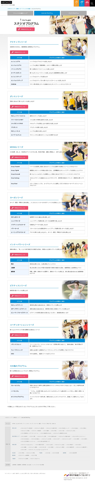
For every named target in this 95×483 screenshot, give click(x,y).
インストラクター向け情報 (38, 464)
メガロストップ (11, 8)
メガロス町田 (84, 439)
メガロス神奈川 (69, 444)
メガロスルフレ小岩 (70, 430)
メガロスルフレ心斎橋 (23, 458)
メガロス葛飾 (46, 430)
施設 (40, 423)
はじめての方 (19, 423)
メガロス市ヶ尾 (42, 447)
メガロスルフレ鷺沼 (59, 447)
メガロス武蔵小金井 (52, 436)
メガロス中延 (53, 430)
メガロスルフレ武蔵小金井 (64, 436)
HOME (13, 423)
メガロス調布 (76, 439)
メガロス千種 (34, 455)
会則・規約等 (16, 473)
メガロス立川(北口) (24, 439)
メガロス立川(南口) (35, 439)
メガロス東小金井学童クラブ (43, 441)
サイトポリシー (8, 473)
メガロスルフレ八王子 (66, 439)
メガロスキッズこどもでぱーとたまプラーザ (38, 449)
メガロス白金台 (74, 428)
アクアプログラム (74, 13)
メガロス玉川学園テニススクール (27, 441)
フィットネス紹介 (26, 8)
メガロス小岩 (61, 430)
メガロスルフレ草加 (30, 452)
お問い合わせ (42, 473)
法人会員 (29, 464)
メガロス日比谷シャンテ (63, 428)
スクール (36, 423)
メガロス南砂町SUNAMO (45, 433)
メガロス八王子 (56, 439)
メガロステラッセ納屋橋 (23, 455)
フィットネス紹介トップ (20, 13)
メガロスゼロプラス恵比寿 (26, 428)
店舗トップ (18, 8)
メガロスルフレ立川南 (46, 439)
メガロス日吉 (78, 444)
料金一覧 (49, 423)
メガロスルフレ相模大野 (81, 447)
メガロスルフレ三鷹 (41, 436)
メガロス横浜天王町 (39, 444)
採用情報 (24, 464)
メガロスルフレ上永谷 (59, 444)
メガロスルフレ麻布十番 (51, 428)
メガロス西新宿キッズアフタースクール (29, 433)
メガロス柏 (47, 452)
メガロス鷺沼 (50, 447)
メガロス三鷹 (32, 436)
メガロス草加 (21, 452)
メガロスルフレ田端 (24, 430)
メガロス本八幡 (55, 452)
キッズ (31, 423)
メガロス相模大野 (70, 447)
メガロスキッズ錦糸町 (36, 430)
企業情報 (14, 464)
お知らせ (54, 423)
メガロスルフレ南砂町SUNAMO (60, 433)
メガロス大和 (23, 449)
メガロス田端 (83, 428)
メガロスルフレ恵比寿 (39, 428)
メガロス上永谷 (49, 444)
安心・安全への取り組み (33, 473)
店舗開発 (19, 464)
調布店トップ (16, 417)
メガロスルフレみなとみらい (26, 444)
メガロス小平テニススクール (78, 436)
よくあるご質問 (23, 473)
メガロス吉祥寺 (23, 436)
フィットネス (26, 423)
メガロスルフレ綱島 (32, 447)
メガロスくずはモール (35, 458)
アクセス (44, 423)
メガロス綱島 (23, 447)
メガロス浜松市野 (73, 452)
